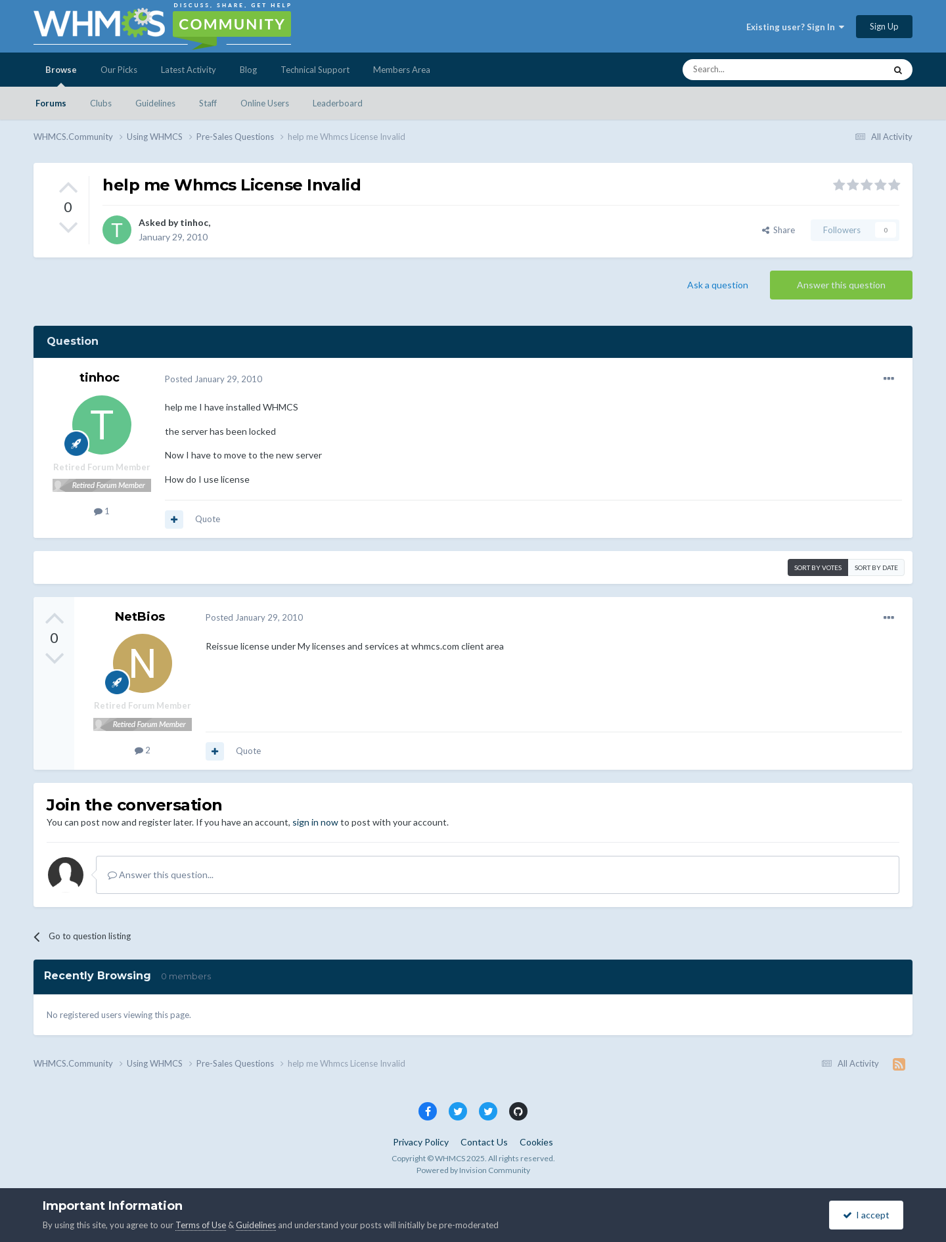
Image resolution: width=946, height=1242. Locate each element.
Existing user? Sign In (795, 27)
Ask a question (717, 284)
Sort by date (876, 567)
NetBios (140, 617)
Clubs (101, 103)
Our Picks (119, 69)
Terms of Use (200, 1225)
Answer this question (841, 284)
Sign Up (884, 26)
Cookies (536, 1141)
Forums (50, 103)
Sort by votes (818, 567)
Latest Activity (188, 69)
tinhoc (194, 222)
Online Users (264, 103)
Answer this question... (161, 874)
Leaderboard (338, 103)
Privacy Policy (421, 1141)
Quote (207, 519)
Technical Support (315, 69)
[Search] (753, 69)
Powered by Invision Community (473, 1170)
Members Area (401, 69)
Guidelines (155, 103)
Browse (61, 75)
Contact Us (484, 1141)
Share (778, 230)
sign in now (315, 822)
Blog (248, 69)
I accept (866, 1214)
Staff (208, 103)
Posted (213, 379)
